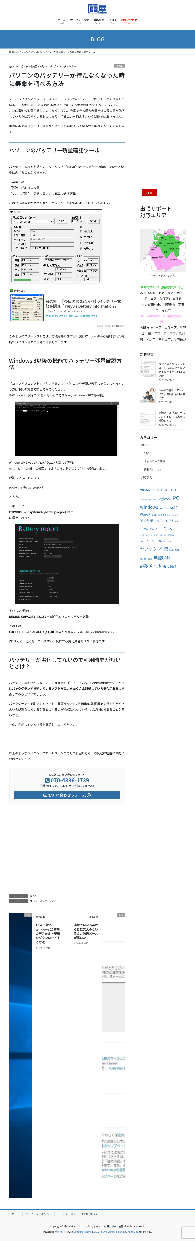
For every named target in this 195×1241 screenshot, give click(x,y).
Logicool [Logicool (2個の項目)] (164, 498)
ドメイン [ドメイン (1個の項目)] (154, 528)
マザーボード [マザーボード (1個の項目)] (146, 535)
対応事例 (146, 477)
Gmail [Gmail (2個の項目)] (164, 489)
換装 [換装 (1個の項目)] (150, 558)
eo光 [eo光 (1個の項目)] (156, 489)
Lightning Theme (82, 1231)
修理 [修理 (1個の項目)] (177, 549)
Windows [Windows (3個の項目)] (149, 507)
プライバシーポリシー (38, 1214)
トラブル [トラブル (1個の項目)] (144, 528)
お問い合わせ (90, 1214)
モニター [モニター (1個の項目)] (167, 541)
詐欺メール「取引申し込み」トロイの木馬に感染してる (171, 416)
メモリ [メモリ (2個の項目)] (145, 541)
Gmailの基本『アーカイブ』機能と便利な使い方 (171, 394)
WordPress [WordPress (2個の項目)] (148, 514)
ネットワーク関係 (154, 461)
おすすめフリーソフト (44, 900)
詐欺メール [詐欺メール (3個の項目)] (150, 565)
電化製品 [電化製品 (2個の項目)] (169, 566)
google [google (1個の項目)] (174, 489)
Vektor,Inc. (133, 1231)
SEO (146, 453)
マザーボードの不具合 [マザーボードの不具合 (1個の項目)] (164, 535)
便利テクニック (153, 469)
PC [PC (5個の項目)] (175, 498)
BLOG (119, 66)
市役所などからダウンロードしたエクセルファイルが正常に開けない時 (171, 370)
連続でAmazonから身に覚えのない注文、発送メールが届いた (86, 931)
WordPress (62, 1231)
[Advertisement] (67, 845)
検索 (149, 192)
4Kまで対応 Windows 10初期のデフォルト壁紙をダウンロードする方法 (48, 933)
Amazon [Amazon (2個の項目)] (146, 489)
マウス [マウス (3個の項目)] (165, 528)
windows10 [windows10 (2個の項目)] (168, 507)
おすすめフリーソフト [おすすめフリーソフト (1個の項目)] (168, 514)
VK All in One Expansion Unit (109, 1231)
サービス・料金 (66, 1214)
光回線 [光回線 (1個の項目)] (143, 558)
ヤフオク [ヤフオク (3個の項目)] (148, 549)
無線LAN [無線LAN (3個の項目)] (161, 557)
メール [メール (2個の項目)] (157, 541)
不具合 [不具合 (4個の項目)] (165, 548)
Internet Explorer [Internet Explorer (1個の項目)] (148, 499)
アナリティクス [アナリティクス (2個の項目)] (151, 520)
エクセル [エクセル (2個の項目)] (171, 520)
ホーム (16, 1214)
